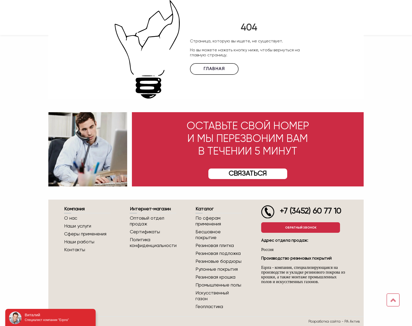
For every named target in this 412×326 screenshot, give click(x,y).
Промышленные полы (218, 285)
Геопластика (209, 306)
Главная (214, 69)
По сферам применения (208, 221)
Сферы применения (85, 234)
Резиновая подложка (218, 253)
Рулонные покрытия (216, 269)
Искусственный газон (212, 296)
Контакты (74, 250)
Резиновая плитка (214, 245)
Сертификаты (145, 232)
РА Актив (352, 321)
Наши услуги (77, 226)
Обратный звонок (300, 227)
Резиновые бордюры (218, 261)
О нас (70, 218)
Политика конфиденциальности (153, 243)
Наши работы (79, 242)
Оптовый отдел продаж (147, 221)
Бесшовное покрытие (208, 235)
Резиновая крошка (215, 277)
